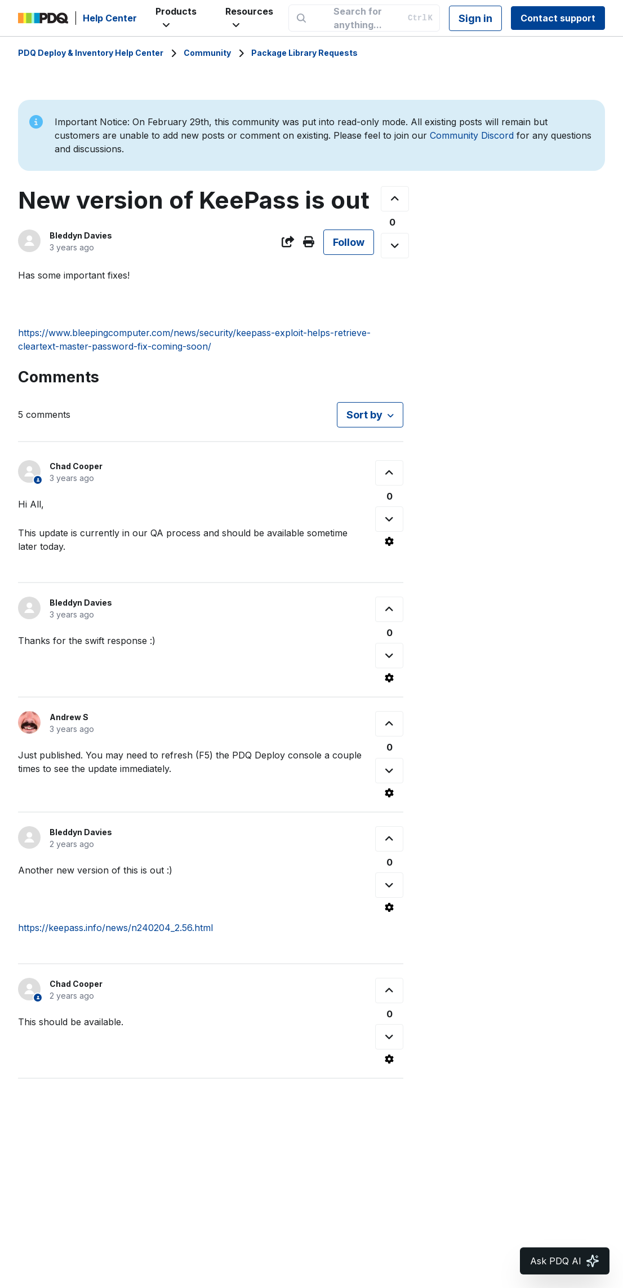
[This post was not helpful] (395, 245)
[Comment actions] (389, 541)
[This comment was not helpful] (389, 519)
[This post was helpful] (395, 198)
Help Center (110, 18)
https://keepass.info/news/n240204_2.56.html (115, 927)
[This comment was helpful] (389, 473)
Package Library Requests (304, 53)
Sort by (364, 415)
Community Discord (472, 135)
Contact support (557, 18)
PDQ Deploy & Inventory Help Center (90, 53)
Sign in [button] (475, 18)
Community (207, 53)
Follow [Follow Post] (348, 242)
